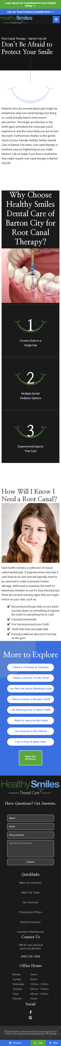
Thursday (17, 989)
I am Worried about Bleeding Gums (30, 688)
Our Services (30, 902)
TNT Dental (50, 1034)
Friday (16, 994)
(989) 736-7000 (30, 956)
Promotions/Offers (30, 912)
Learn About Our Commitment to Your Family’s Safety (30, 4)
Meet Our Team (30, 892)
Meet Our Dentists (30, 882)
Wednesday (18, 984)
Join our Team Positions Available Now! (30, 11)
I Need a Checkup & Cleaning (30, 667)
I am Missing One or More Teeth (30, 709)
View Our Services (30, 758)
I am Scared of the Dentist (30, 731)
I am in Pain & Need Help (30, 741)
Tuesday (17, 979)
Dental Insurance (30, 922)
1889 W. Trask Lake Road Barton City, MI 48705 (30, 947)
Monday (17, 974)
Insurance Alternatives (30, 931)
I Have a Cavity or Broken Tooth (30, 699)
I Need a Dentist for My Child (30, 677)
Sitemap (44, 1031)
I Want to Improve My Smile (30, 720)
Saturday (17, 998)
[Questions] (30, 848)
